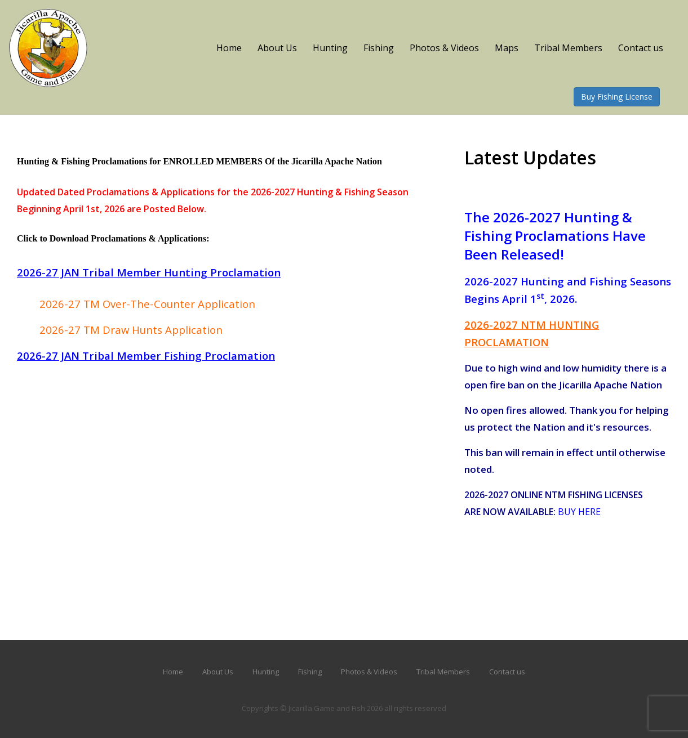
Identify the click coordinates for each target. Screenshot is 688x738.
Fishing (378, 48)
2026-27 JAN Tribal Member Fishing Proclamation (146, 355)
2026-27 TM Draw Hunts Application (131, 330)
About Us (277, 48)
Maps (506, 48)
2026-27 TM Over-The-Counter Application (147, 304)
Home (229, 48)
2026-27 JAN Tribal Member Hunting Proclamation (149, 272)
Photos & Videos (444, 48)
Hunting (330, 48)
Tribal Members (568, 48)
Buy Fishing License (617, 96)
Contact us (640, 48)
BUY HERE (579, 512)
